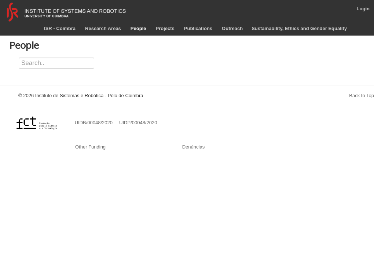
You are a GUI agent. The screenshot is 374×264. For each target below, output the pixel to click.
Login (363, 8)
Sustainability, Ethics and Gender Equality (299, 28)
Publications (198, 28)
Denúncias (193, 147)
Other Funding (91, 147)
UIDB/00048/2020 (94, 122)
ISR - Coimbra (60, 28)
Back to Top (361, 95)
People (138, 28)
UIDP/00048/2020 (138, 122)
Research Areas (103, 28)
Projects (164, 28)
